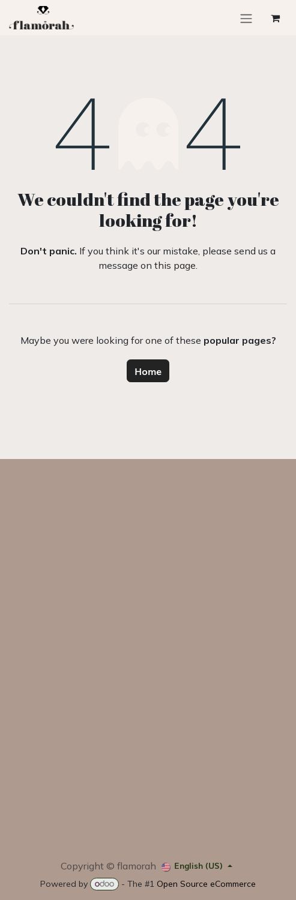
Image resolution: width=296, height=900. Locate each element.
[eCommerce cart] (275, 18)
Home (148, 371)
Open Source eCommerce (206, 883)
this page (175, 265)
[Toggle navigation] (246, 18)
